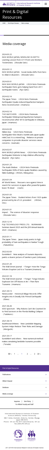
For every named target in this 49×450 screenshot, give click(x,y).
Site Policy (27, 401)
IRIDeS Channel (7, 381)
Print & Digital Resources (13, 23)
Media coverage (8, 394)
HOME (4, 23)
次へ (40, 354)
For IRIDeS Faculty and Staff (24, 404)
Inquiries (17, 401)
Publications (7, 374)
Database (6, 387)
